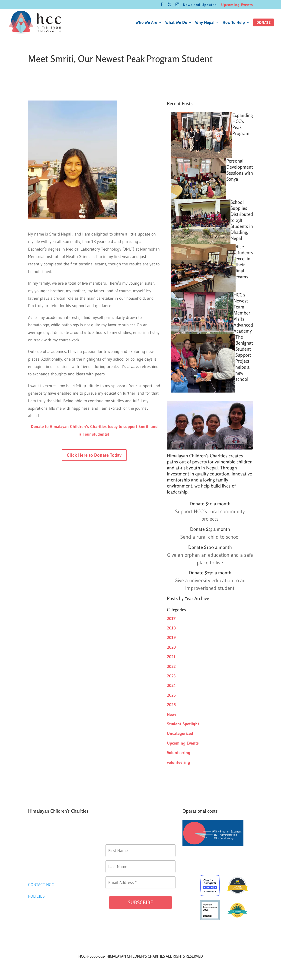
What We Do (176, 23)
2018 (171, 628)
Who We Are (146, 23)
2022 (171, 666)
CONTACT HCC (41, 884)
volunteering (178, 762)
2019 (171, 637)
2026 (171, 704)
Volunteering (178, 752)
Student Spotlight (183, 723)
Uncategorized (180, 733)
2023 (171, 676)
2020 (171, 647)
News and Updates (200, 5)
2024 (171, 685)
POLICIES (36, 896)
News (171, 714)
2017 (171, 618)
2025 (171, 695)
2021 (171, 656)
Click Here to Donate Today (94, 455)
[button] (263, 22)
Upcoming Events (237, 5)
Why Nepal (204, 23)
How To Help (234, 23)
